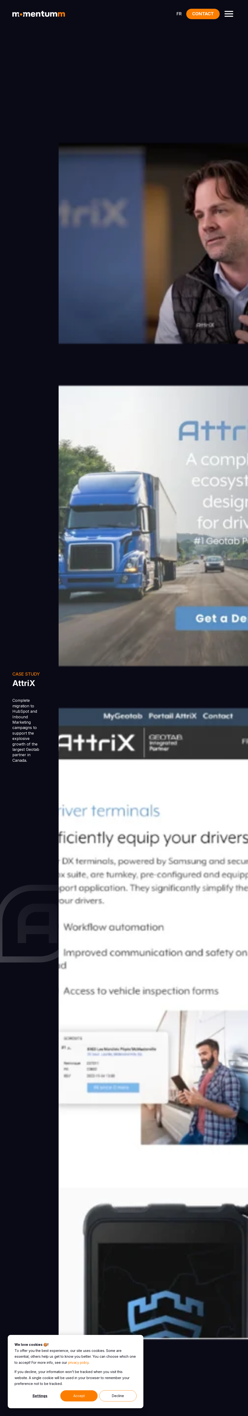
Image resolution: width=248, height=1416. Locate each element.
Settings (39, 1396)
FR (179, 13)
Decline (118, 1396)
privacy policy (78, 1362)
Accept (79, 1396)
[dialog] (75, 1371)
